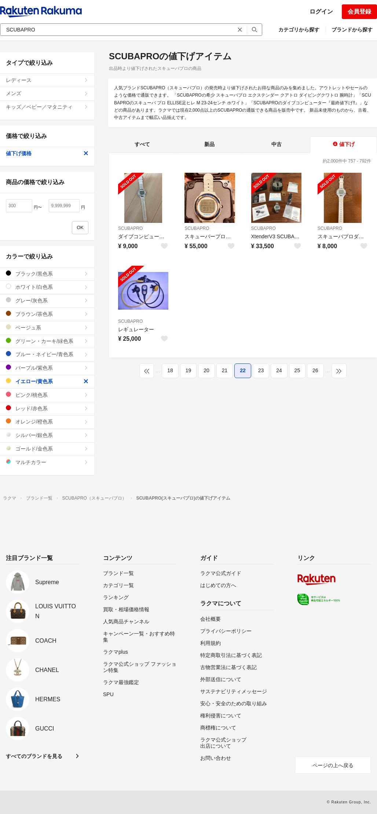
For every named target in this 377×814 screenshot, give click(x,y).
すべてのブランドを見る (34, 756)
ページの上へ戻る (333, 765)
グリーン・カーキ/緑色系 (47, 341)
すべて (142, 144)
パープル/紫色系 (47, 368)
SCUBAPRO (130, 228)
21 (225, 370)
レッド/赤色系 (47, 408)
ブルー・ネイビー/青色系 (47, 354)
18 (170, 370)
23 (261, 370)
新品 (209, 144)
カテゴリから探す (298, 30)
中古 (276, 144)
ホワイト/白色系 (47, 287)
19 (188, 370)
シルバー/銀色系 (47, 435)
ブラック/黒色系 (47, 273)
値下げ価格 (47, 153)
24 (279, 370)
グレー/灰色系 (47, 300)
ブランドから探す (352, 30)
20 (206, 370)
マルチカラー (47, 462)
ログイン (321, 11)
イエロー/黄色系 (47, 381)
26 (315, 370)
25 (297, 370)
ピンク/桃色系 (47, 395)
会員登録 (359, 11)
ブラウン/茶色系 (47, 314)
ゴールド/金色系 (47, 448)
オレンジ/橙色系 (47, 421)
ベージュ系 (47, 327)
